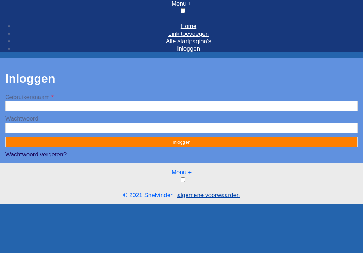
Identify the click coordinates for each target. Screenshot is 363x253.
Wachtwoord (21, 118)
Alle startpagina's (188, 41)
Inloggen (188, 48)
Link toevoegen (188, 34)
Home (188, 26)
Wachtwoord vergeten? (36, 154)
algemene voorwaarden (208, 195)
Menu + (181, 3)
